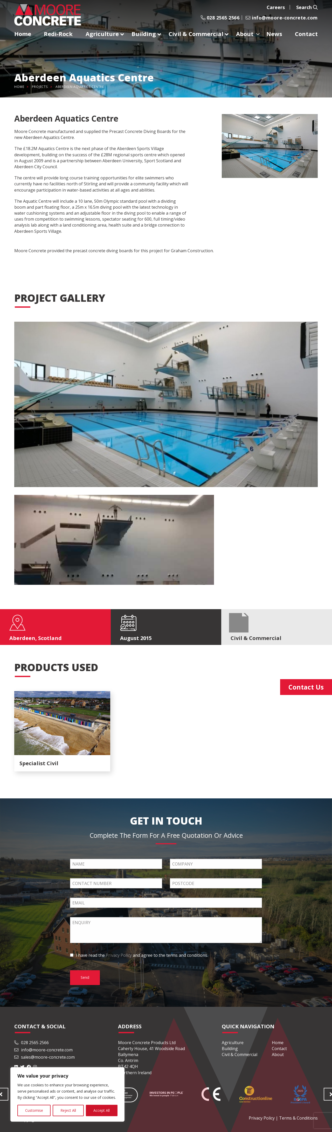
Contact (279, 1048)
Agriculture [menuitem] (102, 34)
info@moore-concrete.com (282, 18)
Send (85, 977)
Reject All (68, 1110)
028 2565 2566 (220, 18)
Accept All (101, 1110)
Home (19, 87)
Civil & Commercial (239, 1054)
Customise (34, 1110)
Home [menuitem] (22, 34)
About (278, 1054)
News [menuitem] (274, 34)
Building (230, 1048)
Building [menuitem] (144, 34)
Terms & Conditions (298, 1118)
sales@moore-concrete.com (44, 1057)
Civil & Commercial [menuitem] (196, 34)
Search (307, 7)
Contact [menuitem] (306, 34)
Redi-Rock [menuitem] (58, 34)
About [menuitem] (244, 34)
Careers (276, 7)
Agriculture (233, 1042)
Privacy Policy (119, 955)
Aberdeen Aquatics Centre (80, 87)
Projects (40, 87)
